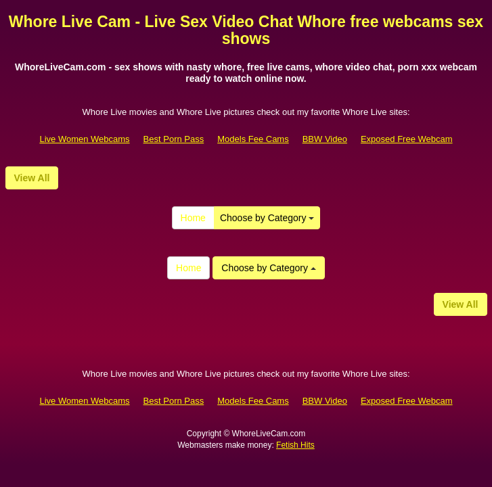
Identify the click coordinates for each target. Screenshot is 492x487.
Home (193, 217)
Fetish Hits (295, 445)
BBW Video (325, 139)
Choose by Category (267, 217)
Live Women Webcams (84, 139)
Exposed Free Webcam (407, 139)
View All (32, 177)
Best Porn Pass (173, 139)
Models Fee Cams (252, 139)
